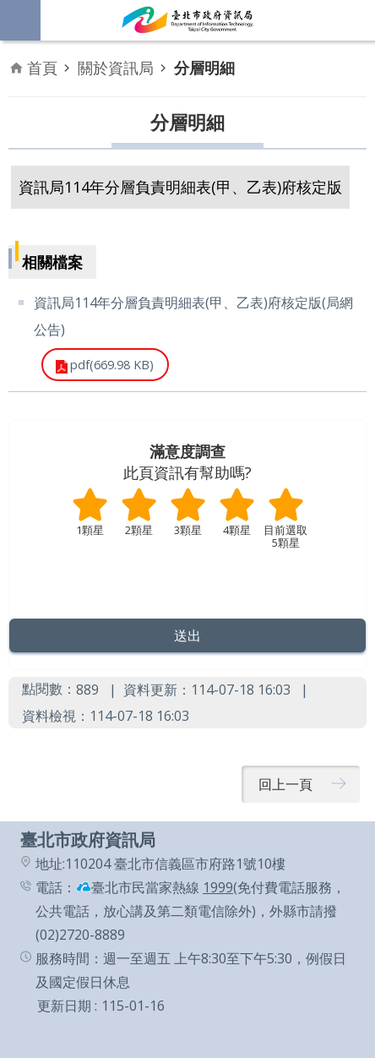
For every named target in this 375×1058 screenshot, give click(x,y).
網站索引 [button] (20, 20)
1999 (218, 887)
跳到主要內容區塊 (8, 8)
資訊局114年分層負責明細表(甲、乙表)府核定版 (180, 187)
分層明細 (204, 67)
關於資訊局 (116, 67)
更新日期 (64, 1005)
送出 (187, 574)
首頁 (42, 67)
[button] (187, 635)
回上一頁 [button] (285, 784)
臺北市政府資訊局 (187, 20)
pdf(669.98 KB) (112, 365)
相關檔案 (52, 262)
